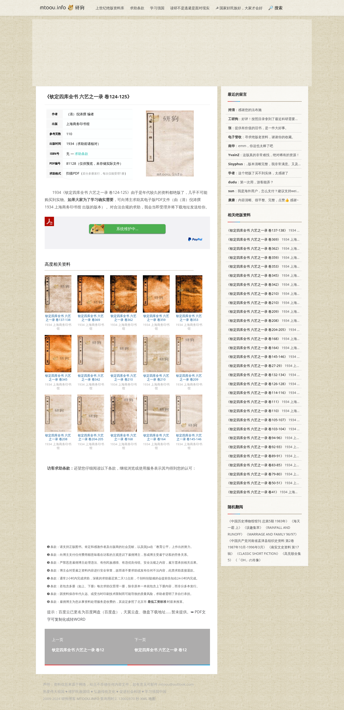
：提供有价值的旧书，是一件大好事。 (257, 128)
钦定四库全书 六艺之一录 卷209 (189, 377)
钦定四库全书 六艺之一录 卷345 (58, 377)
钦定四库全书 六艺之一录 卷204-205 (90, 437)
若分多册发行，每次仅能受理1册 (103, 173)
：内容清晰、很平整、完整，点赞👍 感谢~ (262, 200)
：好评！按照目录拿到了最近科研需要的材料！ (267, 119)
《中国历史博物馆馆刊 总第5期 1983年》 (258, 521)
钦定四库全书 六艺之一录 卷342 (90, 377)
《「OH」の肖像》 (248, 560)
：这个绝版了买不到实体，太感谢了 (257, 173)
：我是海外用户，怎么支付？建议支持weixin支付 (267, 191)
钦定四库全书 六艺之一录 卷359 (156, 318)
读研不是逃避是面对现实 (190, 7)
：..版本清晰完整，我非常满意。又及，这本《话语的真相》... (280, 164)
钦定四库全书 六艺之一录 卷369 (90, 318)
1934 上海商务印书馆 (273, 230)
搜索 (278, 8)
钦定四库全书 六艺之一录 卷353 (189, 318)
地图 (152, 698)
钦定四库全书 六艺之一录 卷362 (123, 318)
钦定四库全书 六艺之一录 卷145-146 (189, 437)
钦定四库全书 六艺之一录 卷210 (123, 377)
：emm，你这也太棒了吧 (249, 145)
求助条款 (137, 7)
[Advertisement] (172, 52)
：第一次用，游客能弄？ (250, 182)
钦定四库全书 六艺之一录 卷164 (156, 437)
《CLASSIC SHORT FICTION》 (257, 553)
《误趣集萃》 (253, 527)
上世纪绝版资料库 (110, 7)
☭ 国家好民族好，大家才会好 (239, 7)
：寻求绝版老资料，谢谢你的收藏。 (260, 137)
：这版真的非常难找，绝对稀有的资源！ (263, 155)
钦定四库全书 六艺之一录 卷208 (58, 437)
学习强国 (157, 7)
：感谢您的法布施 (244, 109)
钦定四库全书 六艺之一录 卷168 (123, 437)
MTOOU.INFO (88, 698)
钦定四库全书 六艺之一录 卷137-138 (58, 318)
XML (143, 698)
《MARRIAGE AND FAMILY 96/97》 (271, 534)
